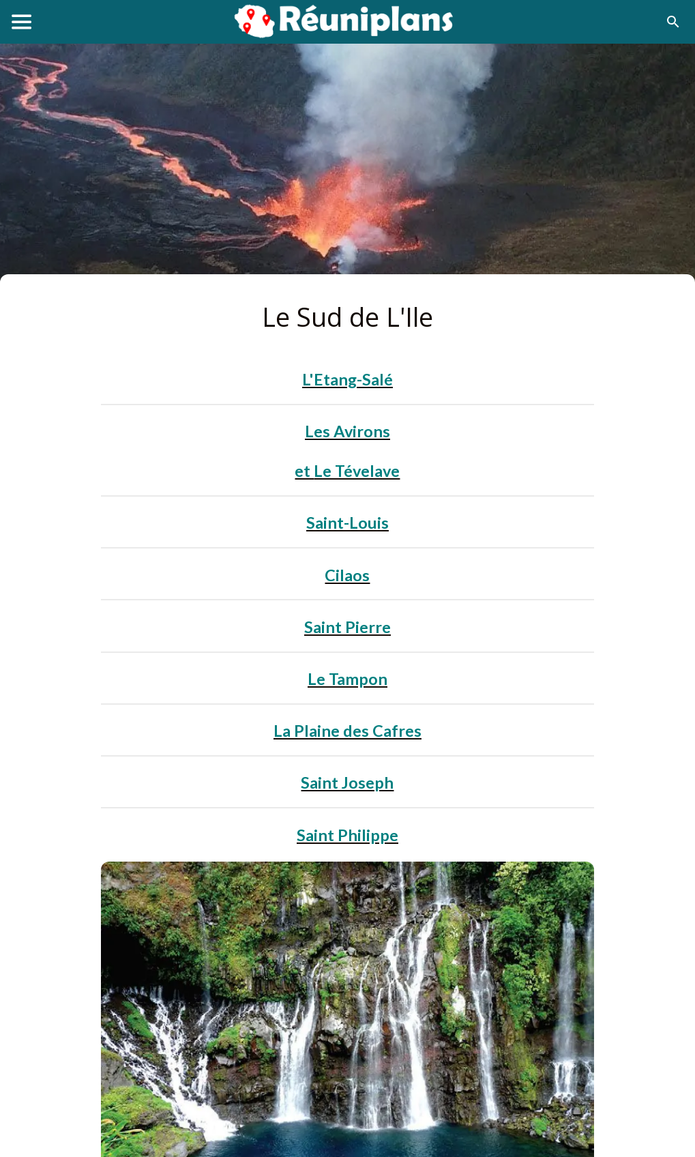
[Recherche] (673, 21)
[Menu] (21, 21)
